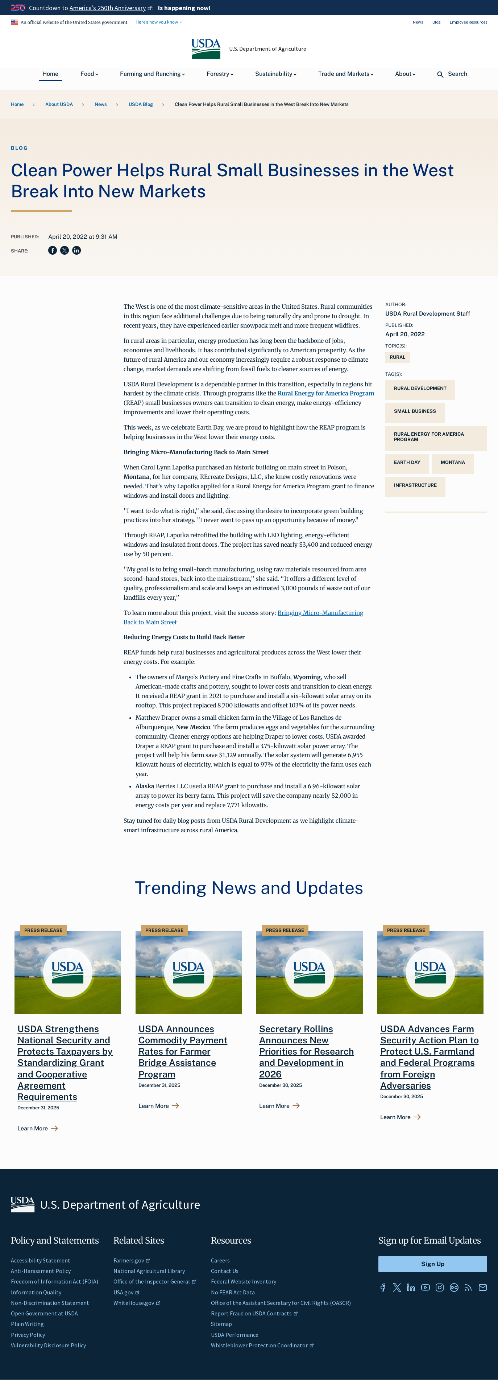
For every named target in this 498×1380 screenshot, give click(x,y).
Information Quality (36, 1292)
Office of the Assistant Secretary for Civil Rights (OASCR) (281, 1302)
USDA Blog (141, 104)
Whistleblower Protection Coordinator (262, 1345)
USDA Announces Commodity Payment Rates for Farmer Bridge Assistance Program (183, 1051)
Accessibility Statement (40, 1260)
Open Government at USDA (44, 1313)
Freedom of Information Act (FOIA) (54, 1281)
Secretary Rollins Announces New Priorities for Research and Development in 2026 (306, 1051)
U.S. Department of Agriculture (268, 48)
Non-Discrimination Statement (50, 1302)
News (418, 22)
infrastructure (415, 485)
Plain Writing (27, 1323)
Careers (220, 1260)
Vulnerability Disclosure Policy (48, 1345)
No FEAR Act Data (233, 1292)
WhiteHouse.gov (137, 1302)
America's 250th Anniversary (111, 8)
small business (415, 411)
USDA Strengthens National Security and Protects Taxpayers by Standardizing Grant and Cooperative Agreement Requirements (65, 1062)
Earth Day (407, 462)
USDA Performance (234, 1334)
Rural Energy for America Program (429, 436)
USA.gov (126, 1292)
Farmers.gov (131, 1260)
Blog (436, 22)
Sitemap (221, 1323)
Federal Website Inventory (243, 1281)
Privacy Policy (28, 1334)
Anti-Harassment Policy (41, 1270)
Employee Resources (468, 22)
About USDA (59, 104)
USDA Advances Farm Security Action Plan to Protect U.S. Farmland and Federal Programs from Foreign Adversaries (429, 1057)
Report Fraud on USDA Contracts (254, 1313)
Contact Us (224, 1270)
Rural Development (420, 388)
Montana (453, 462)
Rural (398, 357)
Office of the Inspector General (154, 1281)
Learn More (32, 1128)
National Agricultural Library (149, 1270)
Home (17, 104)
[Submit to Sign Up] (432, 1264)
